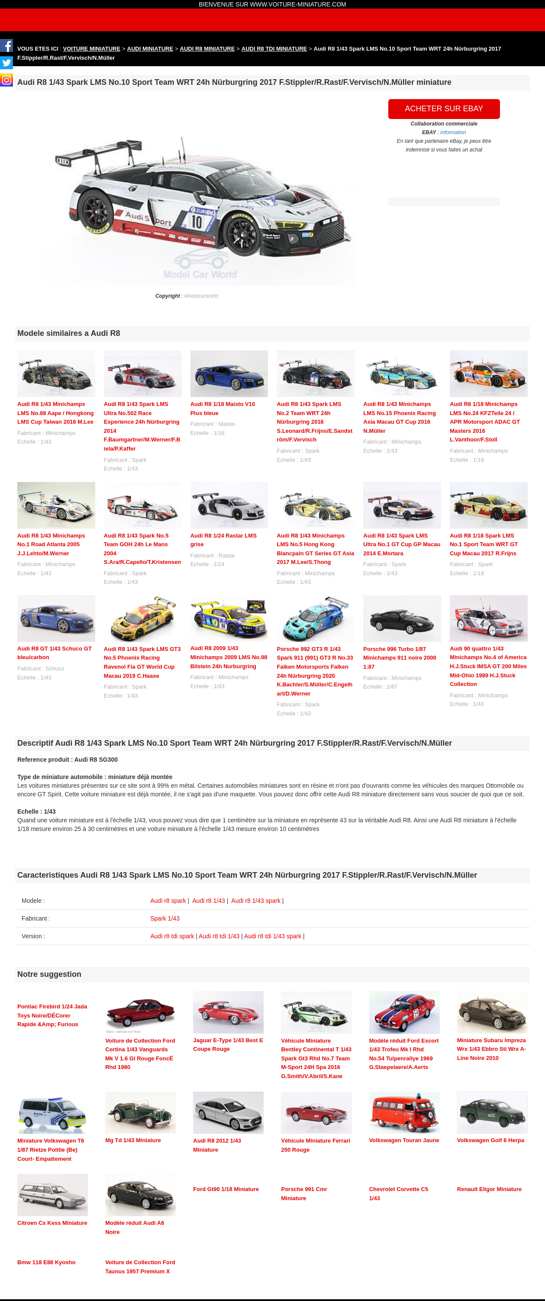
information (453, 132)
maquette (358, 1257)
